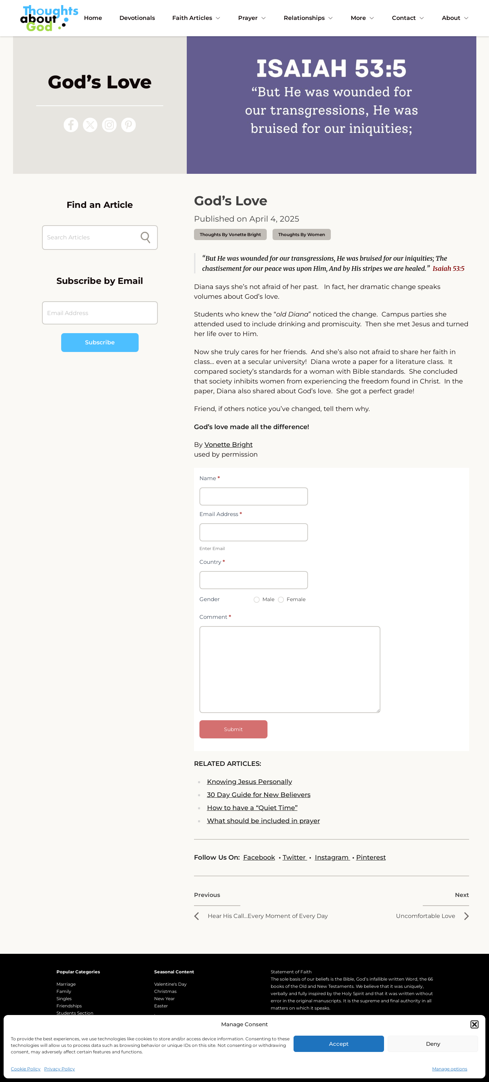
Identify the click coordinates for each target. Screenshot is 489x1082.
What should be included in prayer (263, 821)
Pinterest (371, 857)
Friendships (69, 1005)
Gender (209, 599)
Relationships (308, 17)
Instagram (332, 857)
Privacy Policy (59, 1068)
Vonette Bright (229, 445)
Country (212, 561)
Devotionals (137, 17)
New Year (164, 998)
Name (209, 478)
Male (264, 599)
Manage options (449, 1068)
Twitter (295, 857)
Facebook (259, 857)
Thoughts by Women (301, 234)
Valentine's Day (170, 984)
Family (63, 991)
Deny (433, 1043)
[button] (474, 1024)
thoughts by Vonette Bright (230, 234)
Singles (64, 998)
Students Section (74, 1013)
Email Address (220, 514)
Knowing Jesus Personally (249, 782)
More (363, 17)
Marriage (66, 984)
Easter (161, 1005)
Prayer (252, 17)
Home (93, 17)
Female (291, 599)
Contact (408, 17)
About (455, 17)
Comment (215, 616)
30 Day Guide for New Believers (259, 795)
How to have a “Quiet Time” (252, 808)
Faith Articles (196, 17)
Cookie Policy (26, 1068)
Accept (339, 1043)
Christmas (165, 991)
